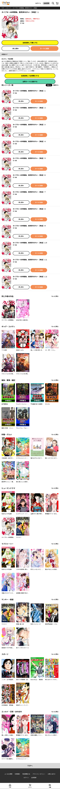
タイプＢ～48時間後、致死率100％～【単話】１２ (30, 276)
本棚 (50, 787)
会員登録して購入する (30, 43)
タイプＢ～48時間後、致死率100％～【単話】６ (29, 175)
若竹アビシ (36, 19)
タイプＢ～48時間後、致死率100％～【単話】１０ (30, 243)
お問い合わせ (51, 774)
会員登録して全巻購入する (30, 76)
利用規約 (17, 774)
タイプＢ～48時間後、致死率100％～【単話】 (25, 8)
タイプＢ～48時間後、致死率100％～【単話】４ (29, 141)
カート (30, 787)
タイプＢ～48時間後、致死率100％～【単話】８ (29, 209)
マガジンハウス (29, 21)
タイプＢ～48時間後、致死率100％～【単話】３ (29, 124)
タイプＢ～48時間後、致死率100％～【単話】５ (29, 158)
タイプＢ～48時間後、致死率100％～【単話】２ (29, 108)
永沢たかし (28, 19)
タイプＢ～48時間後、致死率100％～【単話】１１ (30, 260)
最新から (55, 85)
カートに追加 (44, 48)
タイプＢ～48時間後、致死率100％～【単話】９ (29, 226)
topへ (30, 766)
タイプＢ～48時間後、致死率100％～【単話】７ (29, 192)
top (3, 8)
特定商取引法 (26, 774)
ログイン (38, 3)
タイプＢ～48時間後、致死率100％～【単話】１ (29, 91)
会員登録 (46, 3)
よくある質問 (8, 774)
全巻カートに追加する (30, 81)
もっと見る (55, 296)
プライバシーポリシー (39, 774)
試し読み (15, 48)
